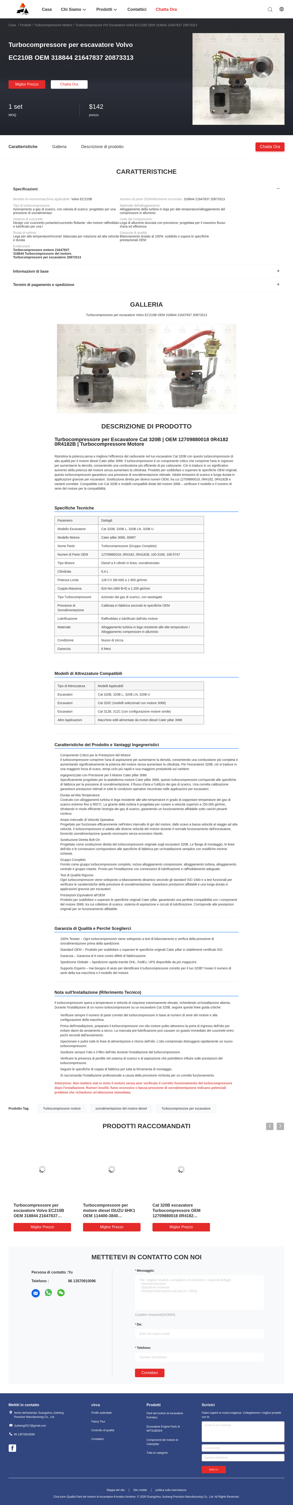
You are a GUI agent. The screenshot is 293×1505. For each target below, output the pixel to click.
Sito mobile (140, 1490)
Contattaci (149, 1373)
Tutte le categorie (157, 1452)
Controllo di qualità (102, 1430)
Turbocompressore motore (53, 25)
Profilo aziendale (101, 1412)
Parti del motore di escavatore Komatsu (164, 1415)
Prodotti (25, 25)
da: (139, 1324)
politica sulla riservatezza (171, 1490)
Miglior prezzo (26, 84)
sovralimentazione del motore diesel (121, 1108)
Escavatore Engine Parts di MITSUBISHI (163, 1428)
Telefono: (144, 1348)
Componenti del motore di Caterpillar (162, 1442)
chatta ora (69, 84)
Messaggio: (146, 1270)
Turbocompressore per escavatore (185, 1108)
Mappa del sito (116, 1490)
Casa (12, 25)
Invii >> (213, 1469)
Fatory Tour (98, 1421)
